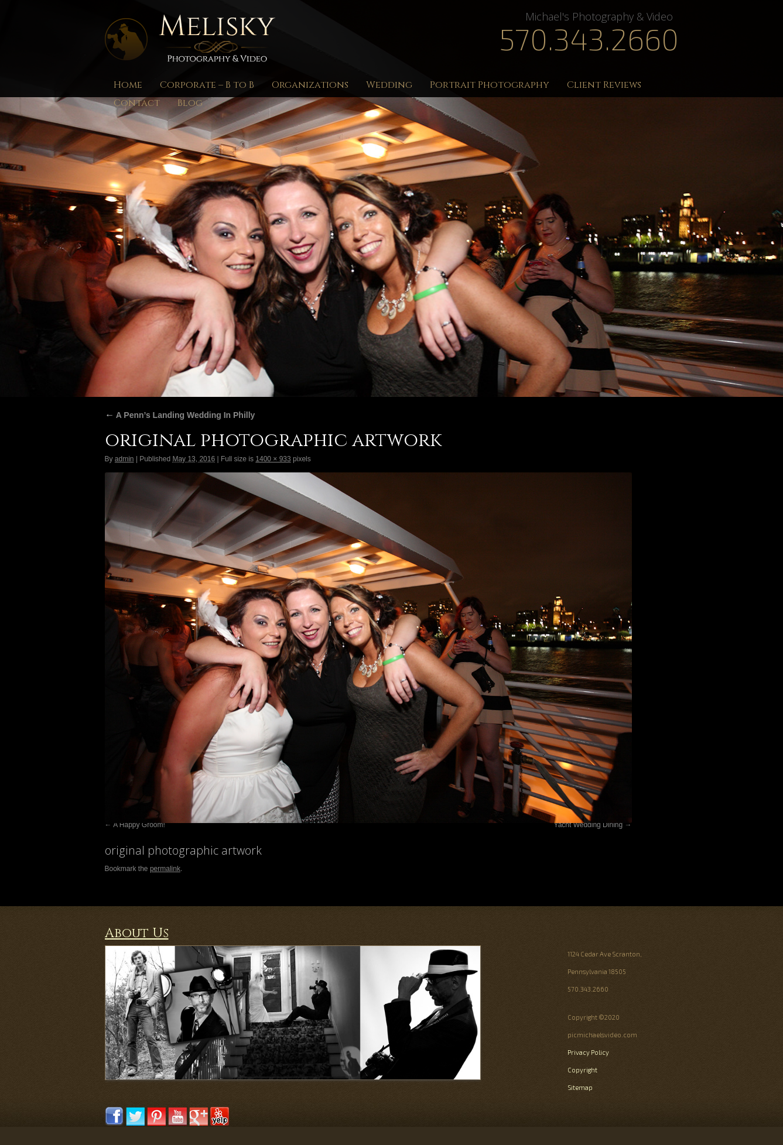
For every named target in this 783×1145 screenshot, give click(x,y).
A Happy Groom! (139, 825)
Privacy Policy (588, 1052)
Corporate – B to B (207, 84)
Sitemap (580, 1087)
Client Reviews (604, 84)
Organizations (310, 84)
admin (124, 459)
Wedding (389, 84)
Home (128, 84)
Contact (137, 103)
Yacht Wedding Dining (588, 825)
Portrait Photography (489, 84)
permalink (165, 869)
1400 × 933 (272, 459)
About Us (137, 933)
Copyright (582, 1070)
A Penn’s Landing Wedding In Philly (180, 415)
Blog (190, 103)
